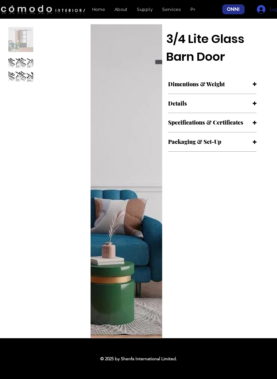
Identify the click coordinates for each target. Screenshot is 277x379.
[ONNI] (233, 9)
